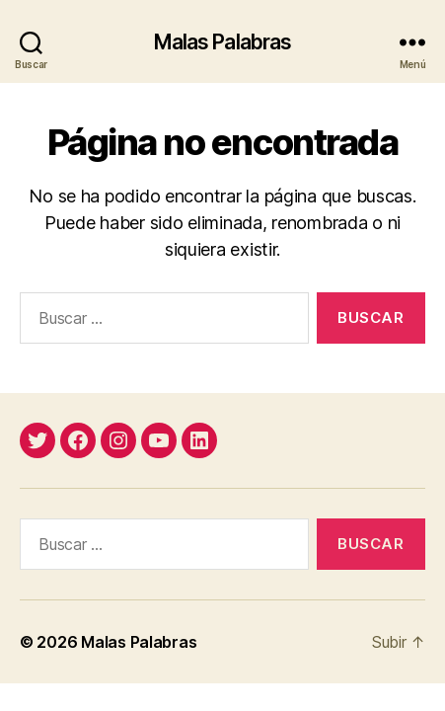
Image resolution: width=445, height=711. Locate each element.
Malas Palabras (223, 42)
